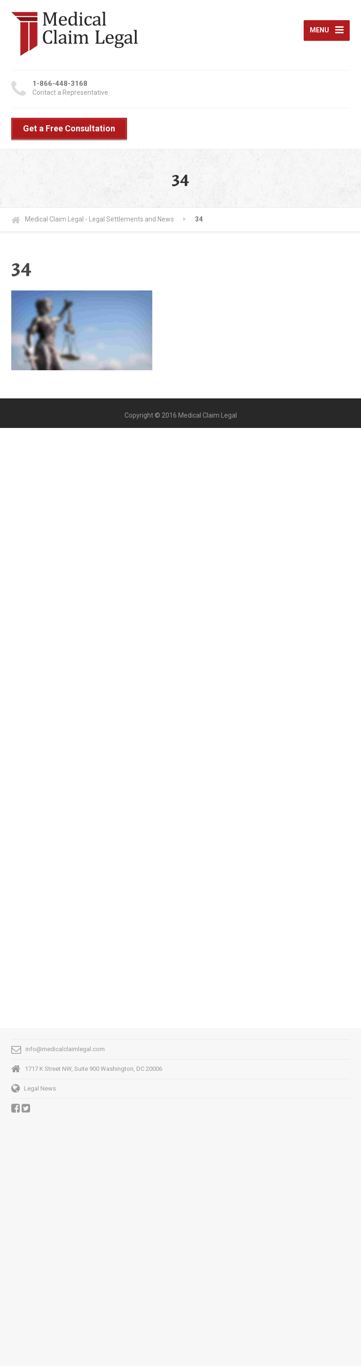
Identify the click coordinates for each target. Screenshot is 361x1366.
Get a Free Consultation (69, 128)
